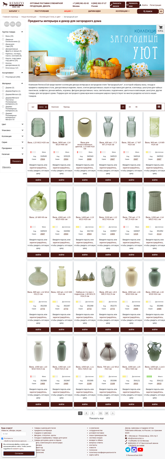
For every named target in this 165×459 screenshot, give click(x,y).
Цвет (4, 124)
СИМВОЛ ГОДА (39, 450)
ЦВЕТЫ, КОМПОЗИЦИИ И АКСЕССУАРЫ (48, 443)
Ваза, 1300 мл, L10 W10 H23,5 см (38, 368)
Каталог (14, 11)
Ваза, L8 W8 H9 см (38, 217)
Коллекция (7, 136)
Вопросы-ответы (96, 443)
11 (100, 413)
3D (161, 11)
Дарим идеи (94, 11)
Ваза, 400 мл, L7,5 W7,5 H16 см (108, 144)
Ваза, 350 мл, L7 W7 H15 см (131, 144)
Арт (33, 107)
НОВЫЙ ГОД (38, 448)
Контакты (93, 445)
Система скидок (95, 438)
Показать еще (96, 418)
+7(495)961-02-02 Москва (138, 441)
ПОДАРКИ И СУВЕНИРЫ (42, 433)
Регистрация (155, 5)
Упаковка (6, 130)
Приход (66, 107)
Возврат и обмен (96, 440)
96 (136, 107)
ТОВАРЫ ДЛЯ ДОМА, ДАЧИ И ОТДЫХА (47, 440)
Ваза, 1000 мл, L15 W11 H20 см (131, 368)
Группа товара (8, 32)
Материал (6, 83)
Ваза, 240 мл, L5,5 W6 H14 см (61, 293)
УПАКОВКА (38, 445)
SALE (7, 24)
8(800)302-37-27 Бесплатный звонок (143, 443)
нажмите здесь (18, 449)
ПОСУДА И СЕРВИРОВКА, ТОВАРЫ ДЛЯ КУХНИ (50, 438)
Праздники (7, 148)
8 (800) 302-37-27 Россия (98, 4)
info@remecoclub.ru (136, 438)
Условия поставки (96, 433)
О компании (94, 428)
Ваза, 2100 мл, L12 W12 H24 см (108, 218)
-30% (18, 24)
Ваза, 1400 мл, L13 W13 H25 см (85, 218)
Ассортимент (8, 73)
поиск (147, 11)
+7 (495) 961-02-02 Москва (81, 4)
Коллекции (122, 11)
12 (106, 413)
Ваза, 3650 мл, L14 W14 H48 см (62, 144)
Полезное (93, 450)
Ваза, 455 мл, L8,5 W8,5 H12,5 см (108, 293)
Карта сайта (94, 455)
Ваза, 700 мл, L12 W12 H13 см (108, 368)
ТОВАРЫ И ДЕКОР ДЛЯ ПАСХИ (45, 428)
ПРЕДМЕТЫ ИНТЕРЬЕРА (43, 430)
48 (130, 107)
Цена (43, 107)
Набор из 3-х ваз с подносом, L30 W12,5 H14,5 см (84, 294)
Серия (4, 142)
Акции (68, 11)
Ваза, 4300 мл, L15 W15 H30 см (62, 218)
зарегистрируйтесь (38, 168)
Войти (145, 5)
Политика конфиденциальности (102, 452)
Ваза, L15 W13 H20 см (38, 143)
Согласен (19, 453)
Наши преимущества (98, 435)
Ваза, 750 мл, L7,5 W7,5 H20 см (131, 218)
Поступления (42, 11)
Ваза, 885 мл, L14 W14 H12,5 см (38, 293)
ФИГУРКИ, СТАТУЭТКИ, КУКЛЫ (45, 435)
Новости (92, 448)
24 (123, 107)
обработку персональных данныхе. (15, 441)
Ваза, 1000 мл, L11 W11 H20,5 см (85, 368)
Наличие (5, 154)
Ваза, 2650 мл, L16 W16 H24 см (131, 293)
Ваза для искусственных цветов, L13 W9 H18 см (84, 146)
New (12, 24)
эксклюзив (39, 452)
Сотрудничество (95, 430)
